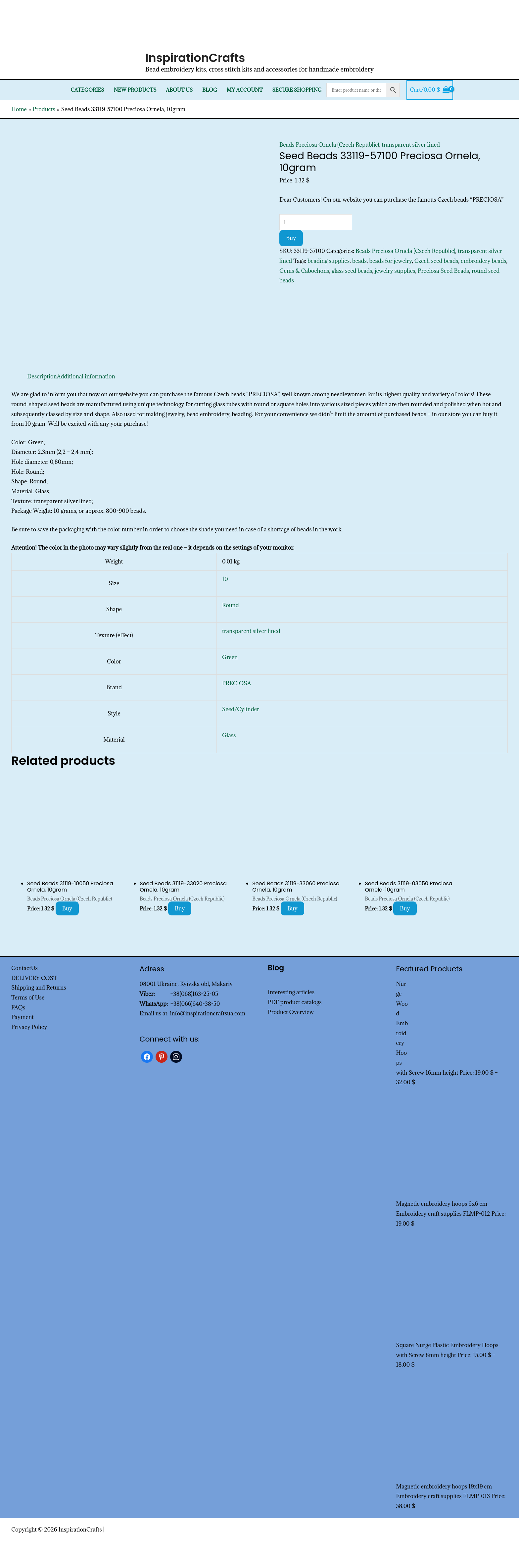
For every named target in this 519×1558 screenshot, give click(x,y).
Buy (291, 238)
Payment (22, 1017)
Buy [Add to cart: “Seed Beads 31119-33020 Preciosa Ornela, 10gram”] (180, 908)
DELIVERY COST (34, 978)
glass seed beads (352, 270)
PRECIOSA (236, 683)
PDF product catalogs (295, 1002)
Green (230, 657)
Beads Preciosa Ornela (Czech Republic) (329, 144)
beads (359, 261)
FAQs (18, 1007)
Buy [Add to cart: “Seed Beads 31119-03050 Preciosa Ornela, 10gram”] (405, 908)
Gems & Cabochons (304, 270)
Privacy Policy (29, 1027)
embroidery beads (483, 261)
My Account (245, 90)
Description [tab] (42, 376)
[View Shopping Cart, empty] (429, 90)
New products (135, 90)
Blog (209, 90)
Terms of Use (27, 997)
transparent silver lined (411, 144)
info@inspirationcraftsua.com (207, 1013)
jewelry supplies (395, 270)
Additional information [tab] (86, 376)
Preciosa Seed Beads (443, 270)
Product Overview (291, 1012)
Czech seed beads (436, 261)
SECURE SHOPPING (296, 90)
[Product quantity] (315, 222)
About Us (179, 90)
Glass (229, 735)
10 (225, 579)
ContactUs (24, 968)
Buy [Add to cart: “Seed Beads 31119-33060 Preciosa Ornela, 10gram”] (292, 908)
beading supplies (328, 261)
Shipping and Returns (38, 987)
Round (230, 605)
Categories (87, 90)
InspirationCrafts (195, 58)
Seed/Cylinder (240, 709)
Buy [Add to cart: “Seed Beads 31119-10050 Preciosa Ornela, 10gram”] (67, 908)
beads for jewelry (390, 261)
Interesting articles (291, 992)
